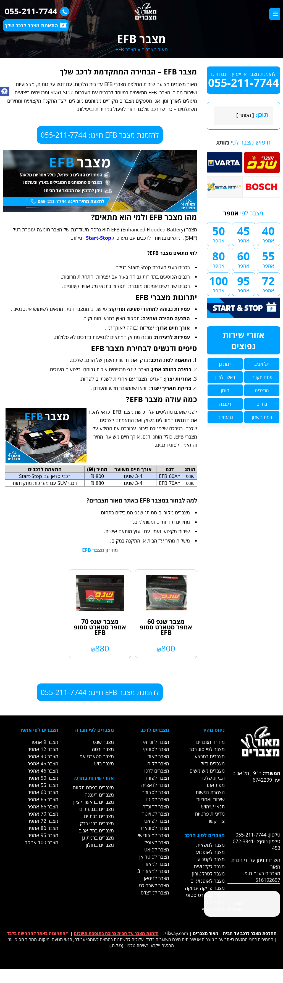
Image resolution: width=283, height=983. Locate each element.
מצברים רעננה (99, 794)
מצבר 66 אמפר (43, 806)
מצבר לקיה (158, 763)
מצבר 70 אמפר (43, 813)
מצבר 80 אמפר (43, 828)
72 (268, 283)
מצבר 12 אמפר (43, 749)
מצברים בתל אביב (96, 830)
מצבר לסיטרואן (154, 856)
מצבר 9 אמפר (44, 742)
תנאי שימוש (213, 806)
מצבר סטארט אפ (97, 756)
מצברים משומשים (207, 770)
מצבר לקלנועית (209, 866)
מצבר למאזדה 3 (153, 871)
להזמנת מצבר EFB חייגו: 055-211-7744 (100, 135)
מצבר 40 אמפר (43, 756)
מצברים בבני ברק (97, 823)
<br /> (245, 803)
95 (244, 283)
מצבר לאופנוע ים (207, 880)
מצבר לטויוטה (155, 813)
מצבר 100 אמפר (41, 842)
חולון (225, 390)
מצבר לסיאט (156, 849)
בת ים (261, 404)
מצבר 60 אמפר (43, 792)
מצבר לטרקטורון (208, 873)
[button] (4, 91)
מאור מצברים (155, 49)
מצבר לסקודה (155, 792)
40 (268, 233)
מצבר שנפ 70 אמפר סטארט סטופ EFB (100, 627)
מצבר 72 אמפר (43, 821)
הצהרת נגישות (210, 792)
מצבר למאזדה (155, 864)
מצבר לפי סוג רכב (207, 749)
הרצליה (262, 390)
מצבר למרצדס (155, 892)
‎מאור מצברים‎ (234, 906)
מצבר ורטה (103, 749)
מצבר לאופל (157, 842)
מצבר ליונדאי (156, 742)
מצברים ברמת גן (98, 837)
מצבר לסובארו (155, 828)
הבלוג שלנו (213, 777)
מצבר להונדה (155, 806)
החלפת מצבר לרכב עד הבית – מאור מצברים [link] (235, 933)
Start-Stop (98, 237)
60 (244, 259)
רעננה (225, 404)
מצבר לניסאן (156, 878)
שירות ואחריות (210, 799)
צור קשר (216, 821)
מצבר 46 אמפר (43, 770)
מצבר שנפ (103, 742)
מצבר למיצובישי (153, 835)
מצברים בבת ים (99, 816)
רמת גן (225, 364)
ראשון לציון (225, 377)
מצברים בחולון (100, 845)
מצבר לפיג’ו (157, 799)
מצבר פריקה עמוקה (205, 888)
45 (244, 233)
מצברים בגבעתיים (96, 809)
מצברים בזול (213, 763)
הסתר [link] (245, 115)
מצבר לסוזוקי (156, 749)
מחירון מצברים (210, 742)
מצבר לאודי (157, 756)
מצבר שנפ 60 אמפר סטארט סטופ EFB (166, 627)
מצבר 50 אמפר (43, 777)
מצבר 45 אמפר (43, 763)
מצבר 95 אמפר (43, 835)
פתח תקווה (261, 377)
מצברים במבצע (210, 756)
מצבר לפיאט (156, 821)
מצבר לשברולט (154, 885)
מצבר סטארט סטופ (205, 895)
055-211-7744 (36, 11)
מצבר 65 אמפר (43, 799)
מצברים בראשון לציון (93, 801)
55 (268, 259)
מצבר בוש (104, 763)
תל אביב (261, 364)
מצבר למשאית (210, 845)
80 (218, 259)
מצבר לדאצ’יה (155, 785)
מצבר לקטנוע (211, 859)
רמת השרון (262, 417)
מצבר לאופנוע (210, 852)
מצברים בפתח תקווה (93, 787)
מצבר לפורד (157, 777)
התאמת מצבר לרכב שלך (36, 25)
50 (218, 233)
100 (218, 283)
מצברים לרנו (156, 770)
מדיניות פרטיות (210, 813)
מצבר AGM (213, 909)
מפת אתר (215, 785)
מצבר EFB (214, 902)
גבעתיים (225, 417)
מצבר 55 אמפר (43, 785)
